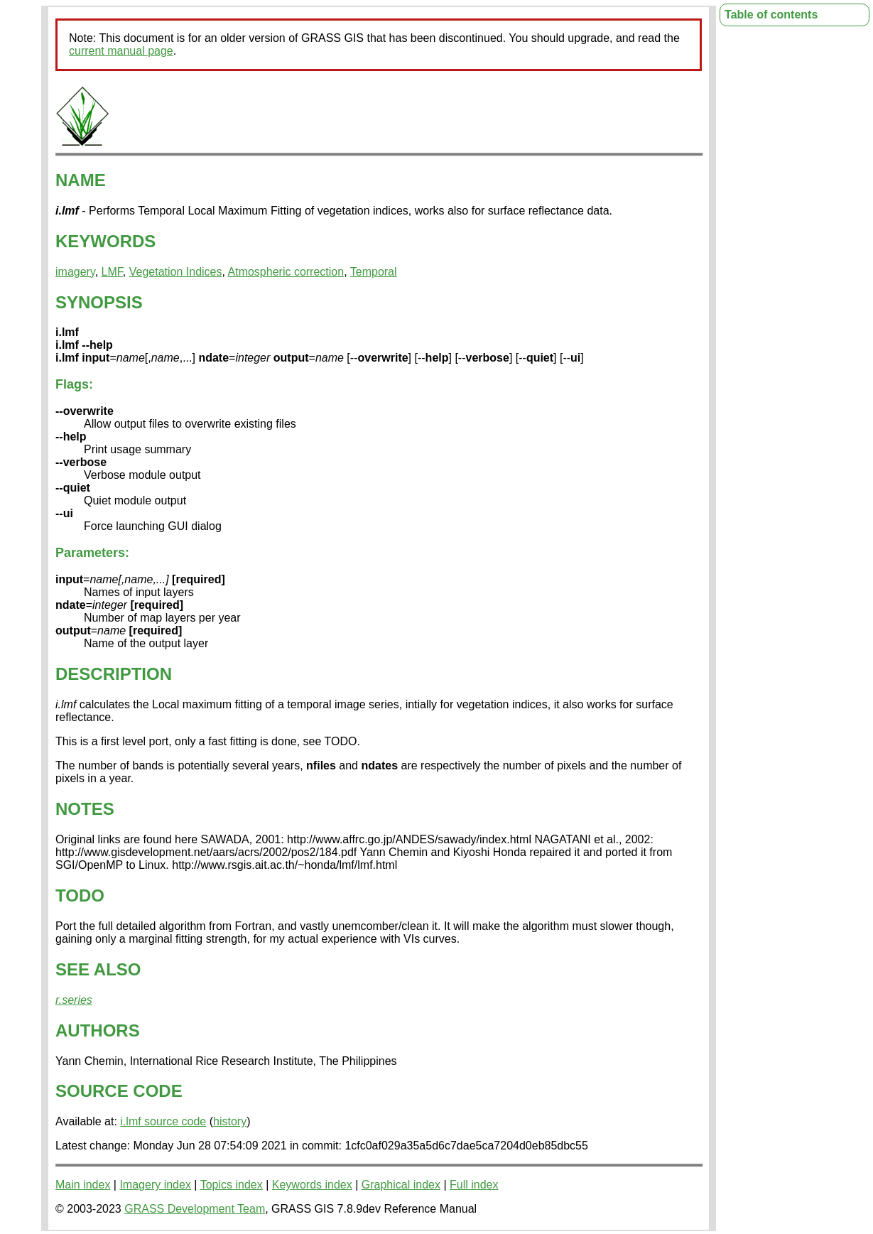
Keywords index (312, 1185)
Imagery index (155, 1185)
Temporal (373, 272)
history (229, 1121)
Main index (82, 1185)
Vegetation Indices (175, 272)
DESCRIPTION (113, 673)
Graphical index (401, 1185)
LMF (112, 272)
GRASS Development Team (194, 1209)
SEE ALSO (98, 969)
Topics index (231, 1185)
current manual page (121, 51)
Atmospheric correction (286, 272)
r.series (73, 1000)
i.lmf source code (163, 1121)
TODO (79, 895)
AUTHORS (97, 1030)
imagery (75, 272)
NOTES (84, 808)
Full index (474, 1185)
